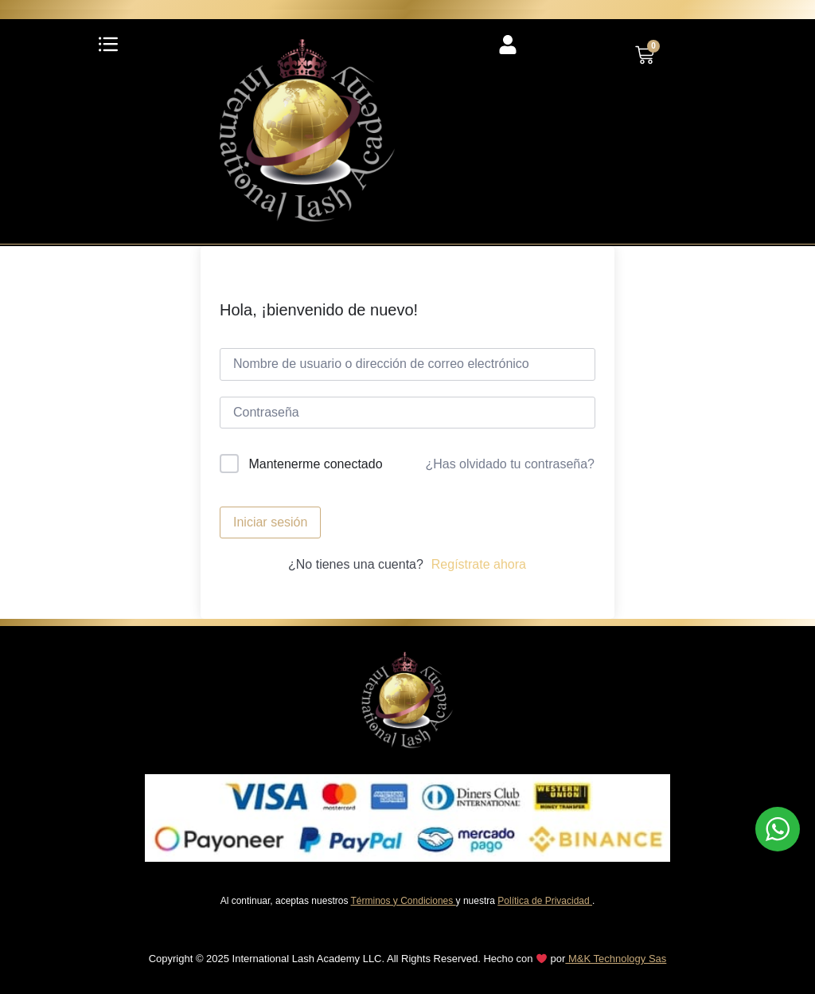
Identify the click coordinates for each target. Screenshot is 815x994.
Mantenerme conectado (315, 464)
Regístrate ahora (478, 564)
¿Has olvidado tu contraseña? (510, 464)
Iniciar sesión (270, 522)
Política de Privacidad (544, 900)
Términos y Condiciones (403, 900)
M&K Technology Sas (615, 959)
